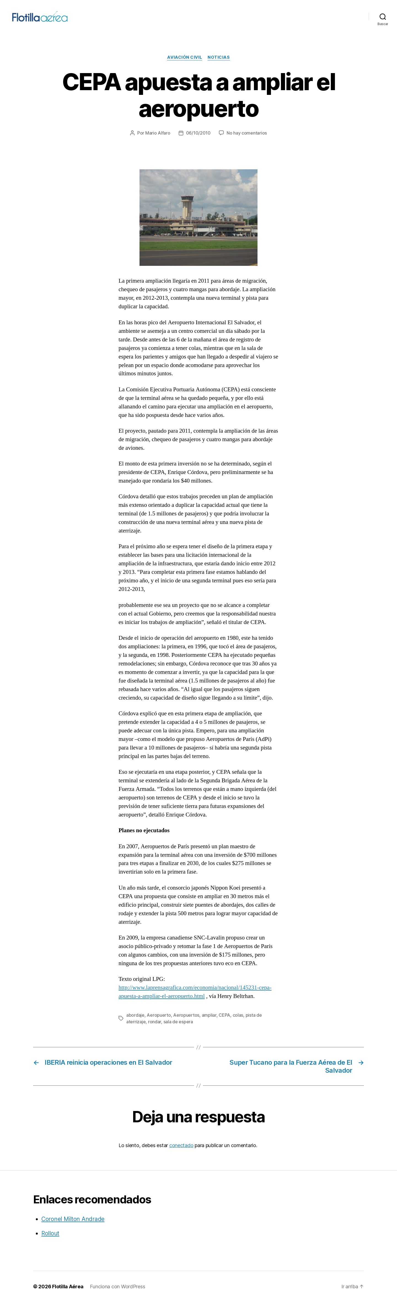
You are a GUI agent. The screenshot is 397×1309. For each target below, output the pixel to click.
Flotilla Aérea (67, 1293)
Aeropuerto (159, 1022)
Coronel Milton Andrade (72, 1225)
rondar (154, 1028)
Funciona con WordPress (117, 1293)
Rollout (50, 1239)
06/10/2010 (198, 140)
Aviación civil (184, 64)
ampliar (209, 1022)
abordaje (135, 1022)
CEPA (224, 1022)
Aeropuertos (186, 1022)
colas (238, 1022)
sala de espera (178, 1028)
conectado (181, 1152)
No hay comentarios (247, 140)
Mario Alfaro (157, 140)
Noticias (219, 64)
